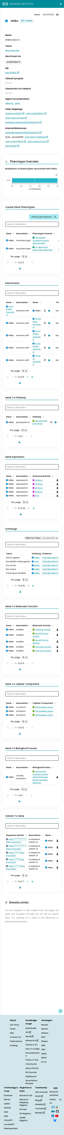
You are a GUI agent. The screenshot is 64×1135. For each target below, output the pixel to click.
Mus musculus (12, 50)
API (28, 1032)
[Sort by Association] (29, 233)
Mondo (44, 1024)
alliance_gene (12, 103)
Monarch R (32, 1040)
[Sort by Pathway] (42, 416)
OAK (6, 1112)
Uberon (44, 1029)
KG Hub (23, 1109)
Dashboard (31, 1076)
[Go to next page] (26, 377)
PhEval (7, 1099)
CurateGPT (9, 1124)
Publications (16, 1041)
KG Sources (31, 1072)
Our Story (14, 1024)
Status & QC (32, 1044)
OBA (43, 1045)
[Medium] (53, 1111)
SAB (12, 1033)
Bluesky (40, 1112)
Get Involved (41, 1092)
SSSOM (7, 1107)
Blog (38, 1100)
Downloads (31, 1028)
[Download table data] (19, 268)
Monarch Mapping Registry (24, 1102)
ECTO (44, 1062)
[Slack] (57, 1107)
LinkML (7, 1103)
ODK (6, 1116)
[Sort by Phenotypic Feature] (54, 233)
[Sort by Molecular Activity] (52, 625)
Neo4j (29, 1036)
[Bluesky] (54, 1120)
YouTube (40, 1108)
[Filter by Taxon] (41, 538)
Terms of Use (32, 1060)
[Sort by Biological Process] (52, 767)
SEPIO (44, 1057)
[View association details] (48, 310)
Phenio (44, 1041)
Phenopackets (11, 1128)
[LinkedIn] (52, 1116)
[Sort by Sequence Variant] (25, 835)
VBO (43, 1049)
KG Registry (25, 1113)
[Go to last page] (32, 377)
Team (12, 1029)
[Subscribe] (52, 1107)
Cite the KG (31, 1064)
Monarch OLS (26, 1095)
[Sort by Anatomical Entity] (52, 476)
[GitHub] (57, 1111)
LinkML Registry (24, 1119)
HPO (43, 1037)
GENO (44, 1053)
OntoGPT (8, 1120)
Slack (39, 1096)
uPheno (44, 1033)
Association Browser (31, 1082)
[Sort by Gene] (13, 233)
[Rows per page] (24, 256)
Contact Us (15, 1037)
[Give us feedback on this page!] (60, 1011)
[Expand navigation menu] (60, 4)
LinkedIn (40, 1104)
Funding (13, 1045)
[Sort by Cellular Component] (54, 703)
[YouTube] (56, 1116)
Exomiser (8, 1095)
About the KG (32, 1068)
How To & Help (32, 1049)
